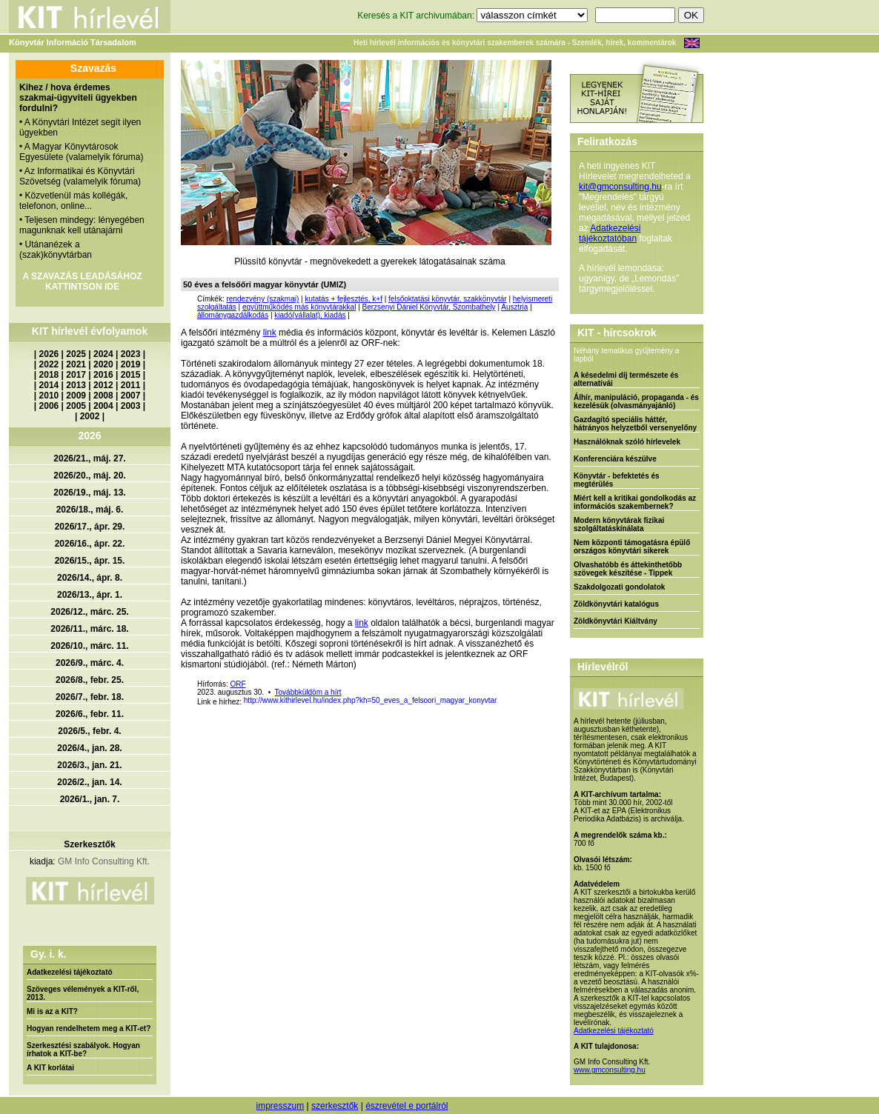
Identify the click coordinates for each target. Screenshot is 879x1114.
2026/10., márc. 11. (89, 646)
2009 (76, 395)
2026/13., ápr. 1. (89, 595)
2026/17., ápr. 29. (90, 526)
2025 (76, 354)
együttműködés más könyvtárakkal (299, 307)
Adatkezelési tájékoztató (70, 972)
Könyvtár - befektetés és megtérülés (617, 480)
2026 (49, 354)
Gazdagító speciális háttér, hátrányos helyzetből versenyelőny (635, 424)
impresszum (280, 1106)
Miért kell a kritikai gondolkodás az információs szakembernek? (635, 502)
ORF (237, 684)
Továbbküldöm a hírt (308, 692)
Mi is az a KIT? (52, 1011)
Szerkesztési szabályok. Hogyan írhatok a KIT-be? (83, 1049)
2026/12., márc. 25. (89, 612)
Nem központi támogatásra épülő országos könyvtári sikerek (632, 546)
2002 (90, 416)
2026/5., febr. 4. (89, 731)
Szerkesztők (89, 844)
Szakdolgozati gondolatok (619, 587)
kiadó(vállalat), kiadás (309, 315)
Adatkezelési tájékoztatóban (609, 233)
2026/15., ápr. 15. (90, 561)
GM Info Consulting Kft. (104, 861)
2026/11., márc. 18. (89, 629)
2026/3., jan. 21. (89, 765)
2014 (49, 385)
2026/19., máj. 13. (89, 492)
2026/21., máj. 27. (89, 458)
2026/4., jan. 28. (89, 748)
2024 (103, 354)
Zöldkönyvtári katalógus (616, 604)
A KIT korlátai (50, 1068)
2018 (49, 375)
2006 (49, 406)
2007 (131, 395)
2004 (103, 406)
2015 (131, 375)
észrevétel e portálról (406, 1106)
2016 (103, 375)
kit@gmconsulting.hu (620, 186)
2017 (76, 375)
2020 (103, 364)
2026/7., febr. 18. (90, 697)
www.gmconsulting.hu (610, 1070)
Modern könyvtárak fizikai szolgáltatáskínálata (619, 524)
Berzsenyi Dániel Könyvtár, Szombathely (429, 307)
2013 (76, 385)
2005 (76, 406)
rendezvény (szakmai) (262, 299)
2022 (49, 364)
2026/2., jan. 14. (89, 782)
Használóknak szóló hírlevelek (627, 442)
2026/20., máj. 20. (89, 475)
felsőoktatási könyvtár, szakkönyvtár (447, 299)
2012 (103, 385)
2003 (131, 406)
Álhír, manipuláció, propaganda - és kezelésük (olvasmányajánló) (636, 401)
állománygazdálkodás (232, 315)
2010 (49, 395)
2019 (131, 364)
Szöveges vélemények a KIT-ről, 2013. (83, 993)
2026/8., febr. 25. (90, 680)
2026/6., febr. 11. (90, 714)
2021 (76, 364)
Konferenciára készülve (615, 459)
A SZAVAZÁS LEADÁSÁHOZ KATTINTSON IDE (82, 281)
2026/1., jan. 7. (90, 799)
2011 (131, 385)
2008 (103, 395)
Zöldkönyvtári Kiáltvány (615, 621)
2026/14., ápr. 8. (89, 578)
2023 (131, 354)
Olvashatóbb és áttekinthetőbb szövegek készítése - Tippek (628, 569)
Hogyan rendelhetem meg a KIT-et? (88, 1028)
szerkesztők (334, 1106)
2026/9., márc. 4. (90, 663)
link (269, 332)
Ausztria (514, 307)
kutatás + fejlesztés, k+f (343, 299)
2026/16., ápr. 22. (90, 543)
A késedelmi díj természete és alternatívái (626, 379)
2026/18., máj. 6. (90, 509)
